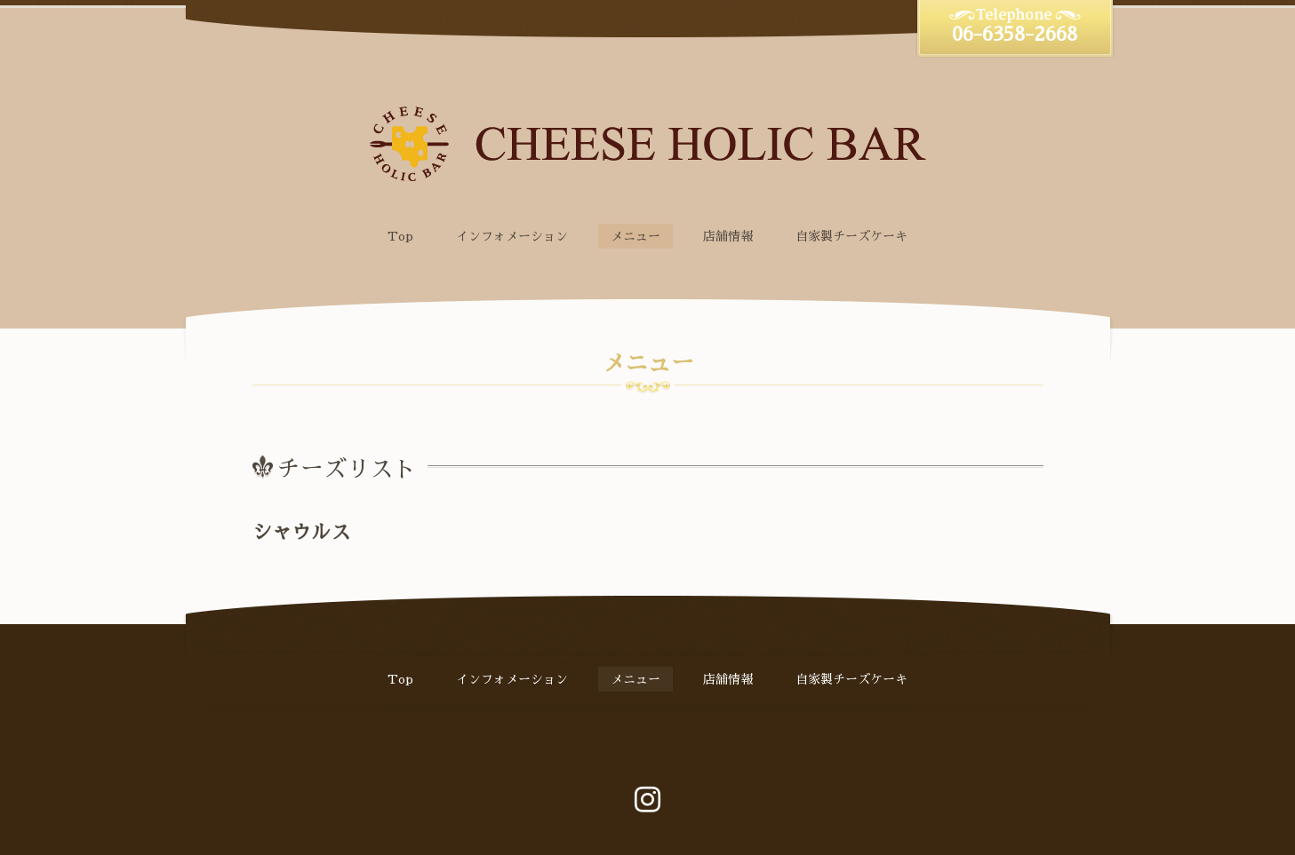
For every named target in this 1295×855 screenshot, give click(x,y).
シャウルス (301, 532)
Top (400, 236)
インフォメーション (512, 236)
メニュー (635, 236)
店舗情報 (728, 236)
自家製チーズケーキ (851, 236)
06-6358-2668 (1014, 34)
